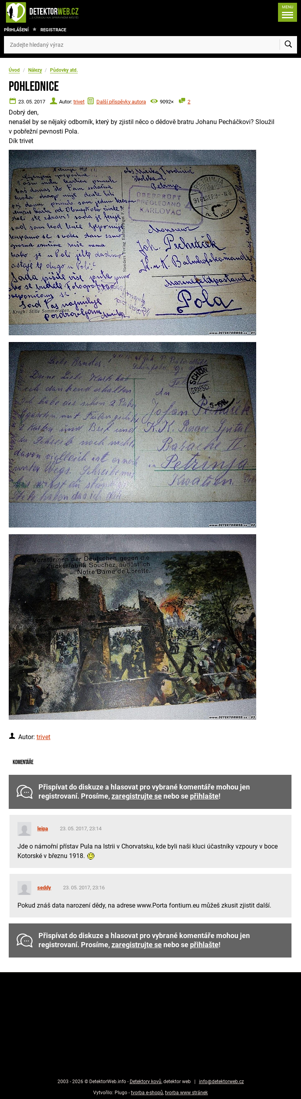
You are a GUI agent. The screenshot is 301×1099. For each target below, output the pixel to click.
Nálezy (35, 70)
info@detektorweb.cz (221, 1081)
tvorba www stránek (186, 1092)
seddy (44, 888)
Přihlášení (16, 29)
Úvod (14, 70)
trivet (78, 102)
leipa (42, 828)
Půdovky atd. (64, 70)
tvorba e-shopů (147, 1092)
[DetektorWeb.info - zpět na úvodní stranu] (69, 12)
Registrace (53, 29)
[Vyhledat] (288, 45)
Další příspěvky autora (121, 102)
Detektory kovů (145, 1081)
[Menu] (285, 12)
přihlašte (204, 796)
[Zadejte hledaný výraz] (150, 45)
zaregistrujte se (136, 796)
